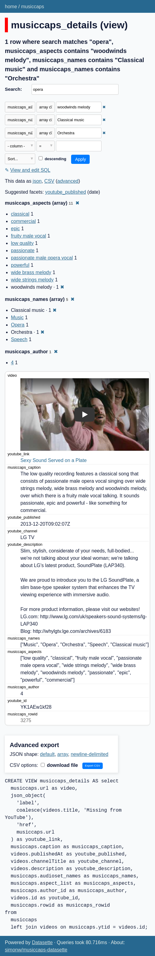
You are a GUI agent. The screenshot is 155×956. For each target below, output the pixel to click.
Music (17, 317)
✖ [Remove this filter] (104, 107)
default (47, 754)
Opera (17, 324)
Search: (13, 89)
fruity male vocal (28, 235)
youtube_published (65, 192)
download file (59, 765)
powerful (20, 265)
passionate (22, 250)
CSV (49, 181)
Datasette (42, 942)
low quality (22, 243)
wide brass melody (31, 272)
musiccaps (32, 6)
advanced (67, 181)
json (37, 181)
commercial (23, 221)
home (11, 6)
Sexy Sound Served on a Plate (53, 460)
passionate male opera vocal (42, 257)
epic (15, 228)
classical (20, 214)
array (62, 754)
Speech (19, 339)
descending (52, 159)
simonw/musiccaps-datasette (36, 949)
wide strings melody (32, 279)
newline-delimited (89, 754)
